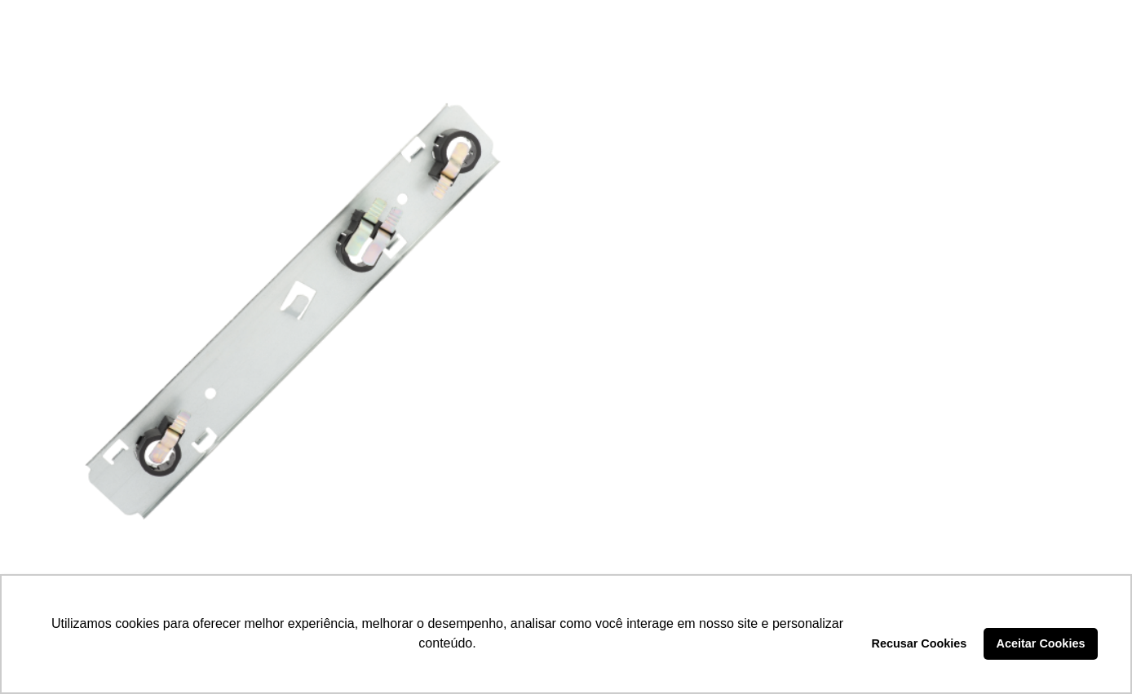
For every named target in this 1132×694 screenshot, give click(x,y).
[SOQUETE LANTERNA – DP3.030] (290, 312)
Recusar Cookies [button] (919, 643)
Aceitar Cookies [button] (1041, 643)
